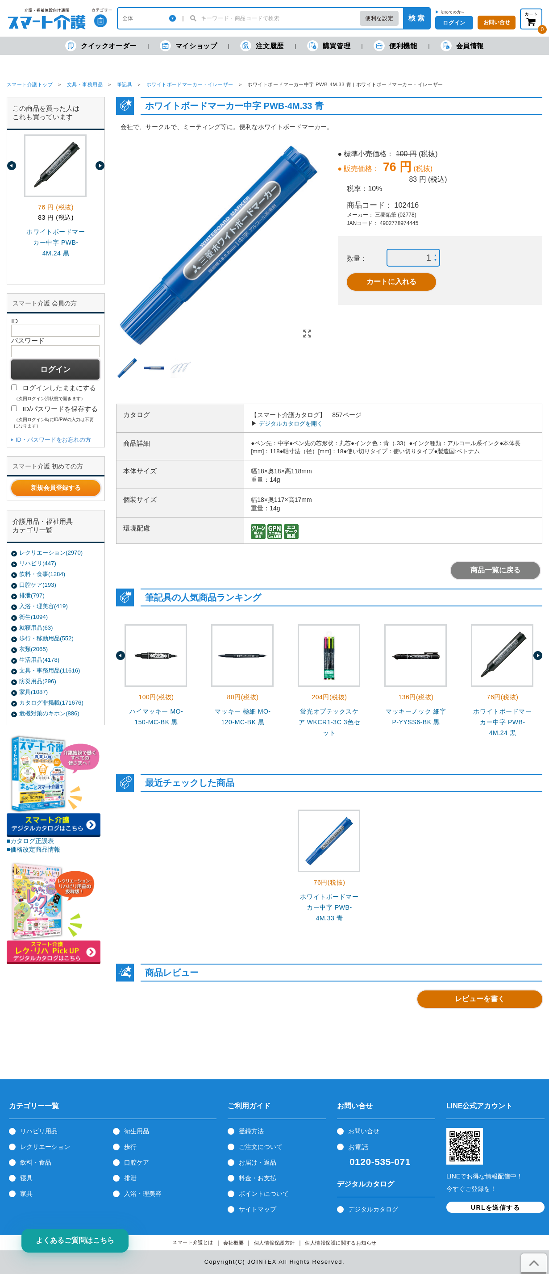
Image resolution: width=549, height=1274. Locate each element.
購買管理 (328, 45)
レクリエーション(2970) (51, 552)
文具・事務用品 (85, 84)
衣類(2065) (33, 649)
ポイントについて (264, 1193)
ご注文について (261, 1147)
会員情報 (462, 45)
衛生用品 (136, 1131)
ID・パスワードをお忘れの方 (53, 440)
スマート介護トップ (30, 84)
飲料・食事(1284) (42, 574)
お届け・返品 (257, 1162)
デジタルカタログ (373, 1209)
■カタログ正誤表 (30, 840)
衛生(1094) (33, 617)
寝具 (26, 1178)
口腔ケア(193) (37, 584)
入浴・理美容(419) (43, 606)
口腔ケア (136, 1162)
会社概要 (233, 1243)
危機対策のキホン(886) (49, 713)
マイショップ (188, 45)
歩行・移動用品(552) (46, 638)
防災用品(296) (37, 681)
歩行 (130, 1147)
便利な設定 (379, 18)
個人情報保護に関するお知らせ (341, 1243)
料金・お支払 (257, 1178)
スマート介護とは (192, 1242)
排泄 (130, 1178)
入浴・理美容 (143, 1193)
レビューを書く (480, 998)
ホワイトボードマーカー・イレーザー (189, 84)
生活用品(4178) (39, 659)
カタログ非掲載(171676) (51, 702)
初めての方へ (453, 12)
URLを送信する (495, 1207)
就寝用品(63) (36, 627)
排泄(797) (32, 595)
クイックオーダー (101, 45)
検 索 (416, 18)
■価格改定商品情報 (34, 849)
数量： (357, 258)
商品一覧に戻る (495, 570)
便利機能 (395, 45)
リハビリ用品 (39, 1131)
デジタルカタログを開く (291, 423)
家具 (26, 1193)
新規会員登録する (56, 487)
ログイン (454, 23)
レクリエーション (45, 1147)
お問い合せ (363, 1131)
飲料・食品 (35, 1162)
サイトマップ (257, 1209)
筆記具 (124, 84)
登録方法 (251, 1131)
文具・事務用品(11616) (49, 670)
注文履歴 (261, 45)
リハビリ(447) (37, 563)
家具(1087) (33, 692)
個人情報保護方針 (274, 1243)
